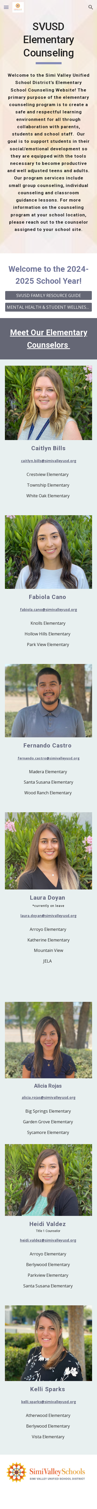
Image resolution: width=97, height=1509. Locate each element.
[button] (6, 7)
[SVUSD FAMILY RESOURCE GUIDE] (48, 295)
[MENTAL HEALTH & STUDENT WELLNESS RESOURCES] (48, 307)
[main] (48, 42)
